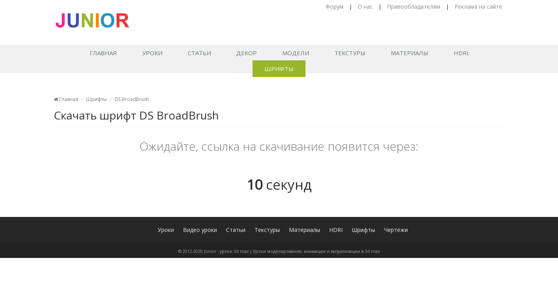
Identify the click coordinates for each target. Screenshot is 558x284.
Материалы (409, 53)
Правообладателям (413, 6)
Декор (246, 53)
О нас (365, 6)
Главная (103, 53)
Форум (334, 6)
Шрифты (279, 69)
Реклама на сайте (478, 6)
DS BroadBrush (132, 99)
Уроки (152, 53)
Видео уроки (200, 230)
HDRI (461, 53)
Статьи (199, 53)
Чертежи (396, 230)
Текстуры (350, 53)
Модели (295, 53)
